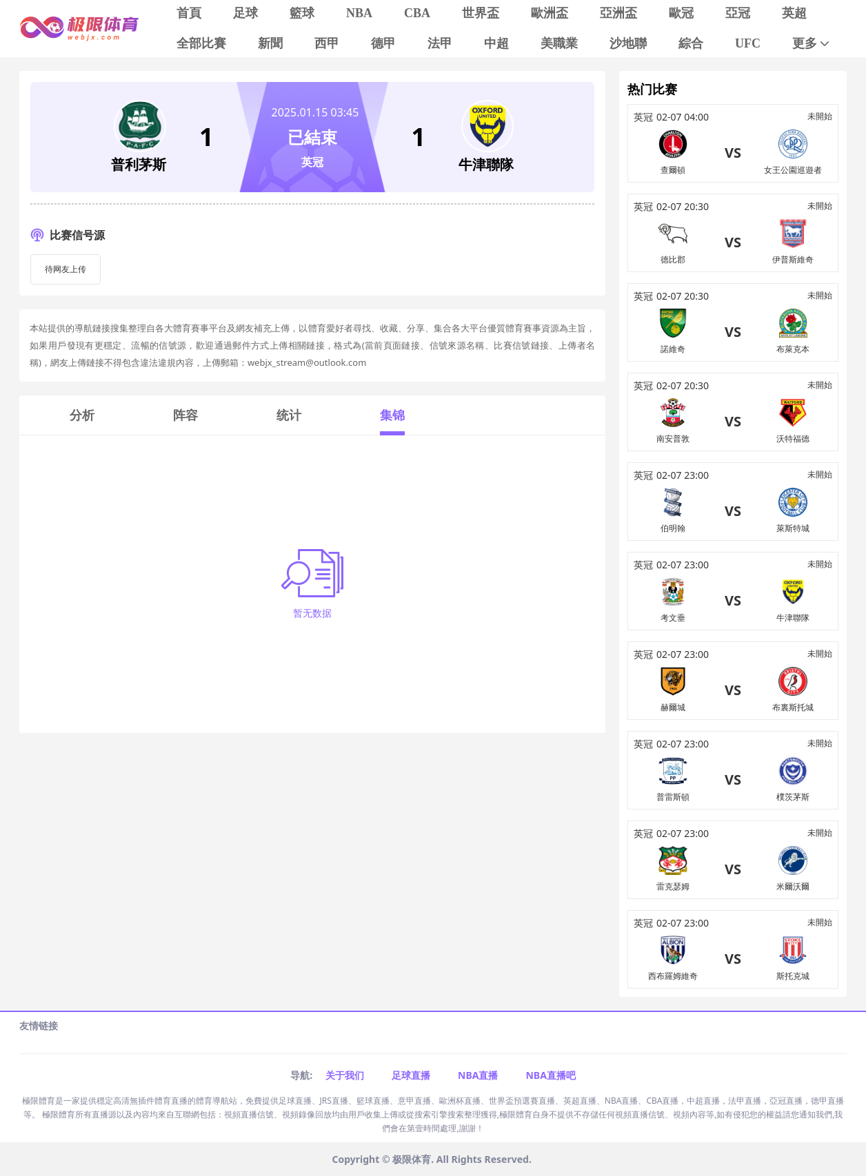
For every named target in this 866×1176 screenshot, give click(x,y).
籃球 (302, 13)
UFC (748, 43)
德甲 (383, 43)
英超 (794, 13)
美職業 (559, 43)
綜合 (690, 43)
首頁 (189, 13)
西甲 (326, 43)
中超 (496, 43)
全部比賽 (201, 43)
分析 (82, 414)
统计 (288, 414)
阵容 (185, 414)
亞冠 (737, 13)
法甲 (439, 43)
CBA (417, 13)
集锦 (392, 414)
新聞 (270, 43)
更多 (812, 44)
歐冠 (681, 13)
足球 (245, 13)
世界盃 (480, 13)
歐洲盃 (549, 13)
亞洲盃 (618, 13)
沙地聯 (628, 43)
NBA (359, 13)
